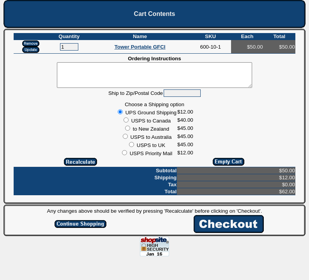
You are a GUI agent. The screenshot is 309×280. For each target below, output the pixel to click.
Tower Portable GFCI (140, 47)
